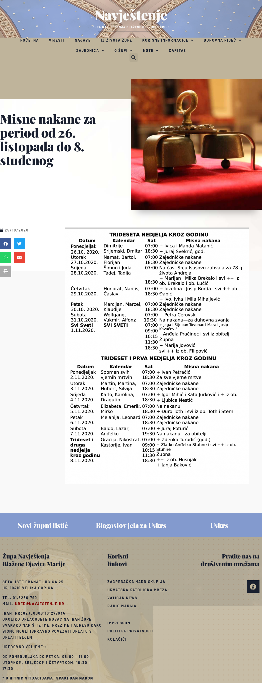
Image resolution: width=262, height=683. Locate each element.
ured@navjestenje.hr (39, 604)
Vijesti (57, 40)
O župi (123, 50)
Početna (29, 40)
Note (151, 50)
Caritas (177, 50)
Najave (83, 40)
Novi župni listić (43, 525)
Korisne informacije (168, 40)
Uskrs (219, 525)
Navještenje (131, 14)
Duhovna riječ (223, 40)
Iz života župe (116, 40)
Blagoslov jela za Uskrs (131, 525)
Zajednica (90, 50)
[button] (133, 57)
